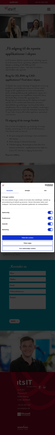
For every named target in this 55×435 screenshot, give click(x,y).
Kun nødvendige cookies (27, 248)
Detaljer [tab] (27, 190)
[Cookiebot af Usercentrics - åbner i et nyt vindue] (45, 185)
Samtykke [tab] (9, 190)
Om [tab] (45, 190)
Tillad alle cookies (27, 237)
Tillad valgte (27, 243)
